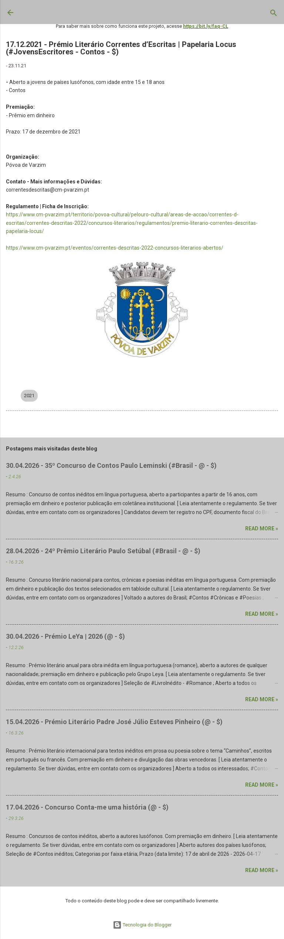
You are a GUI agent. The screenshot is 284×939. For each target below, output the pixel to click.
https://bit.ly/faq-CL (205, 26)
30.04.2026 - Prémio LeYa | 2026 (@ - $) (65, 636)
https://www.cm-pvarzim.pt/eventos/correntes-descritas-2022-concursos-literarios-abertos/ (114, 248)
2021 (29, 395)
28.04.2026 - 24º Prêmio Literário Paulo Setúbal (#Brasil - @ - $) (103, 551)
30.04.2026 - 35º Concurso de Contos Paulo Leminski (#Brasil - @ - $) (111, 465)
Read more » (261, 528)
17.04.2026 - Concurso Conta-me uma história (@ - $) (87, 807)
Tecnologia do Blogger (142, 925)
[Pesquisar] (273, 14)
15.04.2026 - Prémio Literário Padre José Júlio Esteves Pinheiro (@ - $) (114, 722)
